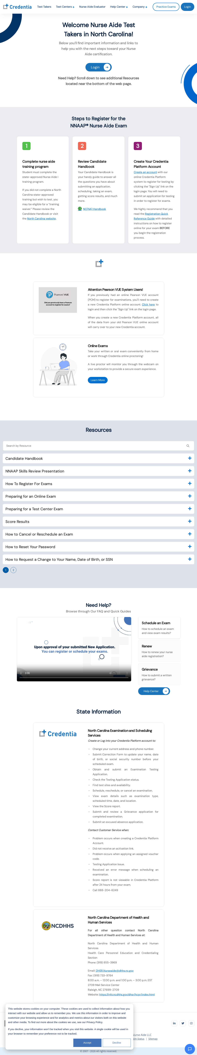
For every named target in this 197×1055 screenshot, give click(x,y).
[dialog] (69, 1027)
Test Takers (44, 7)
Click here (148, 304)
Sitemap (152, 1038)
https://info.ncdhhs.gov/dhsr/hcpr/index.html (127, 994)
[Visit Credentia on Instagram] (191, 1023)
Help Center (119, 7)
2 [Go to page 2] (13, 570)
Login (100, 67)
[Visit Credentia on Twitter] (183, 1023)
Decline (116, 1042)
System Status (136, 1038)
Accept (87, 1042)
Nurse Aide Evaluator (92, 7)
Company (140, 7)
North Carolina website (41, 218)
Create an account (145, 172)
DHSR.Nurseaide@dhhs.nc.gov (115, 970)
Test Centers (65, 7)
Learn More (98, 380)
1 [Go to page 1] (5, 570)
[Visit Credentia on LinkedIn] (174, 1023)
